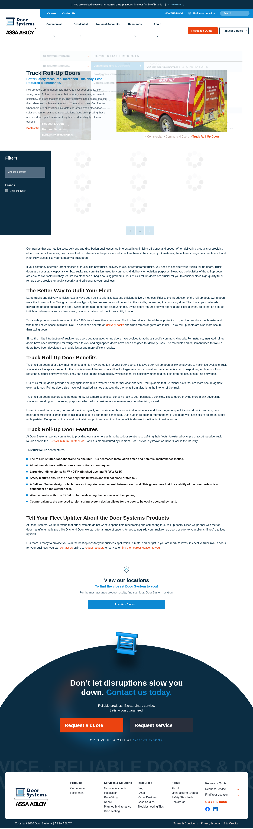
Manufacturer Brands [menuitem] (184, 794)
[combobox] (234, 13)
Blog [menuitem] (140, 789)
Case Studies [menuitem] (146, 803)
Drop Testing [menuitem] (112, 812)
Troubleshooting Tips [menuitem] (151, 807)
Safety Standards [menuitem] (182, 798)
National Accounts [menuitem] (107, 24)
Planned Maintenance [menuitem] (117, 807)
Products (76, 784)
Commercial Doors (177, 136)
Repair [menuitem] (108, 803)
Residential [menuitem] (80, 24)
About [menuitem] (157, 24)
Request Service (233, 32)
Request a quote (82, 726)
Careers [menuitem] (51, 13)
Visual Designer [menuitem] (147, 798)
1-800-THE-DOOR (173, 13)
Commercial (154, 136)
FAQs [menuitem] (141, 794)
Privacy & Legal (210, 824)
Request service (156, 726)
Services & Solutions (118, 784)
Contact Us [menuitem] (68, 13)
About (175, 784)
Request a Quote (201, 32)
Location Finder (125, 604)
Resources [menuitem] (134, 24)
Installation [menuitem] (111, 794)
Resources (145, 784)
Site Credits (230, 824)
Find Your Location (217, 797)
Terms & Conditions (185, 824)
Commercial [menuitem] (53, 24)
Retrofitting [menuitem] (111, 798)
